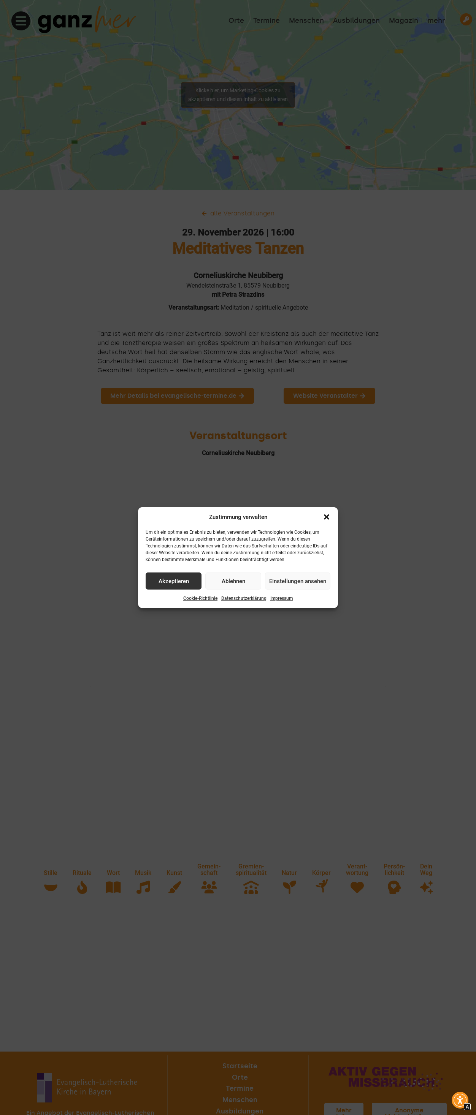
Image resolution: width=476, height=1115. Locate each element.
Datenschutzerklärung (244, 598)
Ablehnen (233, 580)
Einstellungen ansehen (297, 580)
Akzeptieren (174, 580)
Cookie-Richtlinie (200, 598)
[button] (326, 517)
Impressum (281, 598)
